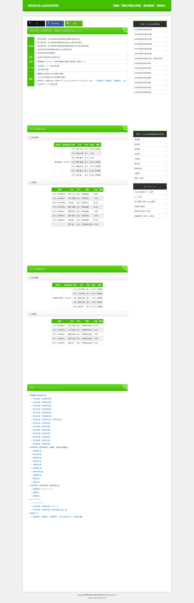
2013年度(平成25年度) (143, 29)
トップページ (38, 503)
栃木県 (137, 144)
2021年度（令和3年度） (42, 426)
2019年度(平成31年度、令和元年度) (148, 58)
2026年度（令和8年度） (42, 444)
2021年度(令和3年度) (143, 68)
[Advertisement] (77, 106)
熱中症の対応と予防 (142, 211)
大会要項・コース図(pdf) (46, 66)
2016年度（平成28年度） (42, 409)
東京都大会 (37, 468)
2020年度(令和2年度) (143, 63)
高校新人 (36, 492)
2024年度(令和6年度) (143, 83)
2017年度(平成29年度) (143, 49)
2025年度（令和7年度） (42, 440)
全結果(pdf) (41, 69)
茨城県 (137, 139)
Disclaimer (149, 5)
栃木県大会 (37, 454)
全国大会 (36, 482)
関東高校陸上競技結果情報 (94, 595)
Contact (161, 5)
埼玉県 (137, 154)
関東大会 (36, 479)
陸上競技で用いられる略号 (145, 202)
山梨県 (137, 173)
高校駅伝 (36, 496)
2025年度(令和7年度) (143, 87)
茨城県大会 (37, 451)
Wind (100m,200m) (131, 5)
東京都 (137, 164)
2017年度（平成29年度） (42, 413)
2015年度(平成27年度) (143, 39)
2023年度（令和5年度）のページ (45, 506)
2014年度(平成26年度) (143, 34)
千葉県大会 (37, 465)
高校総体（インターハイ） (43, 489)
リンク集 (138, 197)
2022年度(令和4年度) (143, 73)
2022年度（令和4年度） (42, 430)
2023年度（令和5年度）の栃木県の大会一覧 (50, 510)
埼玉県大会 (37, 461)
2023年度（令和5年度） (42, 433)
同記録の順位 (140, 206)
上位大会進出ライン (144, 192)
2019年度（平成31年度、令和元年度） (48, 420)
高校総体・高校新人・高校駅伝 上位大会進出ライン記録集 (56, 517)
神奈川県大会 (38, 472)
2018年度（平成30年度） (42, 416)
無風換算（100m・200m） (145, 216)
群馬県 (137, 149)
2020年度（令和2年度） (42, 423)
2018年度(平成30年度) (143, 54)
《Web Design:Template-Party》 (97, 598)
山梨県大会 (37, 475)
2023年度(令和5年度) (143, 78)
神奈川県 (138, 168)
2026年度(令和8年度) (143, 92)
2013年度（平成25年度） (42, 399)
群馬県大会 (37, 458)
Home (116, 5)
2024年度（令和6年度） (42, 437)
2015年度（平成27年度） (42, 406)
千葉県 (137, 159)
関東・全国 (139, 178)
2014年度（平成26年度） (42, 402)
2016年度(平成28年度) (143, 44)
